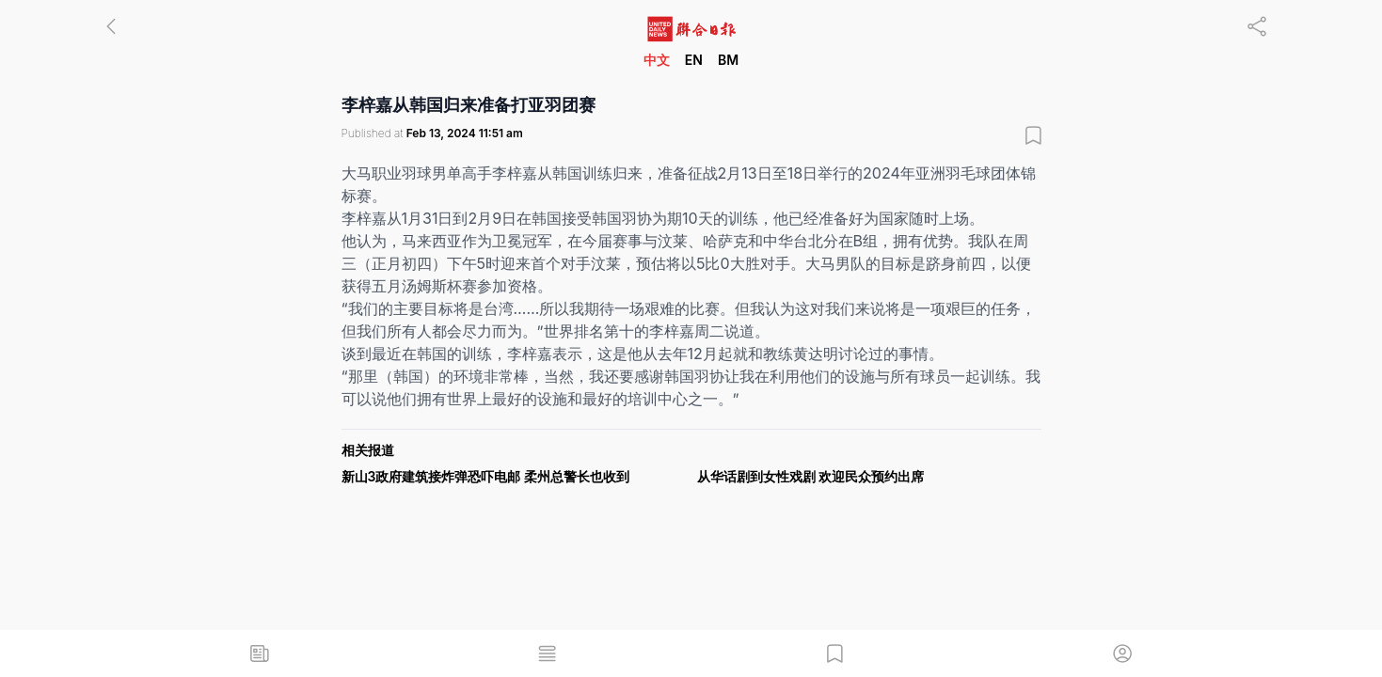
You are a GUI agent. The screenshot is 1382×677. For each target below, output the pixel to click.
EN (694, 60)
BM (728, 60)
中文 (656, 60)
